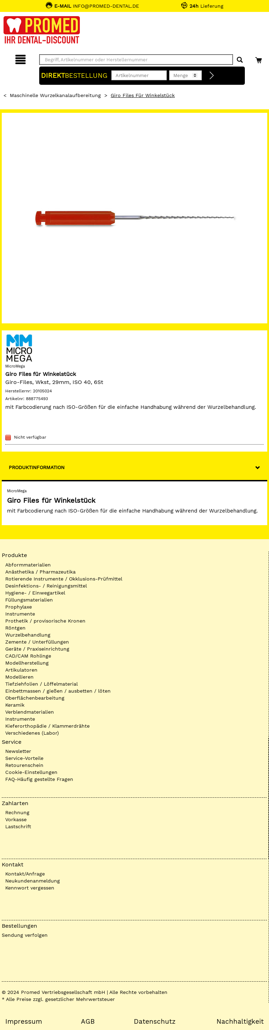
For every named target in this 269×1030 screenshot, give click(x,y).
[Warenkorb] (259, 58)
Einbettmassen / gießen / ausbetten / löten (58, 691)
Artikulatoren (21, 670)
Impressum (23, 1021)
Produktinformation (36, 467)
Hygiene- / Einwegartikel (35, 593)
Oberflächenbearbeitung (34, 698)
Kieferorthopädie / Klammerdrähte (47, 726)
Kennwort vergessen (29, 888)
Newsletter (18, 751)
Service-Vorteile (24, 758)
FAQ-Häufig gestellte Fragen (39, 779)
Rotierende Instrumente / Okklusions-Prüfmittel (63, 579)
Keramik (15, 705)
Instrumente (20, 614)
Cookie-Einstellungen (31, 772)
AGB (88, 1021)
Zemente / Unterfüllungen (37, 642)
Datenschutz (154, 1021)
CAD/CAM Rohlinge (28, 656)
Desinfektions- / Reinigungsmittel (46, 586)
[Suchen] (240, 60)
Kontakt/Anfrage (25, 874)
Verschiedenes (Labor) (32, 733)
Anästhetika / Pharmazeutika (40, 572)
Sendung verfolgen (25, 935)
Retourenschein (24, 765)
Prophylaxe (18, 607)
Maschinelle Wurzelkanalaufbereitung (55, 95)
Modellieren (19, 677)
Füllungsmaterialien (29, 600)
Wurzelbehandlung (27, 635)
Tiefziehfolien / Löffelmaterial (41, 684)
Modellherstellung (27, 663)
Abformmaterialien (28, 565)
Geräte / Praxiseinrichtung (37, 649)
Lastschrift (18, 826)
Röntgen (15, 628)
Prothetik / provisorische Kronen (45, 621)
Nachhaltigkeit (240, 1021)
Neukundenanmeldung (32, 881)
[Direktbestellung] (212, 75)
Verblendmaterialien (29, 712)
